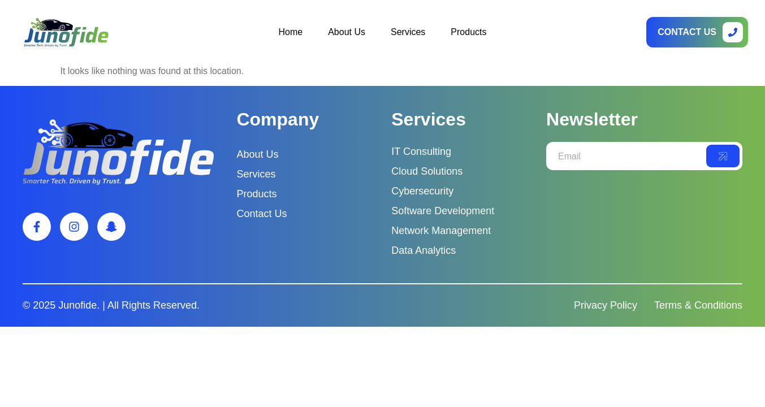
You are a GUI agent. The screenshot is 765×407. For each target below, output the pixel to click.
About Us (346, 32)
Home (291, 32)
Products (468, 32)
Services (408, 32)
